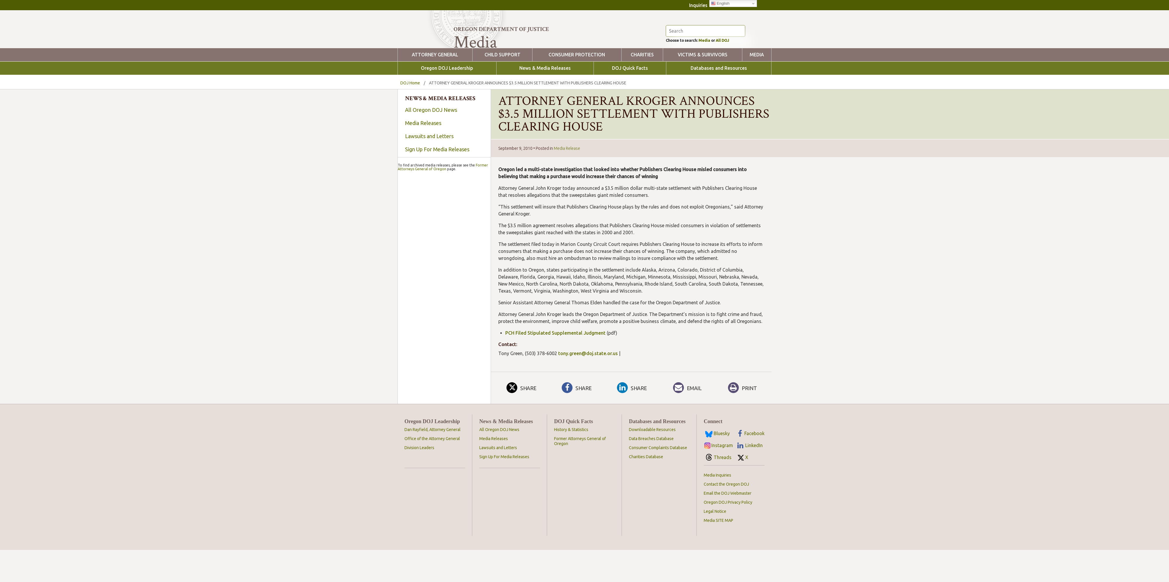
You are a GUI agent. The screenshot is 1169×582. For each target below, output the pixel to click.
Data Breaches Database (651, 470)
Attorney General (435, 86)
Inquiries (698, 5)
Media (713, 71)
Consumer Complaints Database (658, 479)
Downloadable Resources (652, 461)
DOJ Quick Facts (630, 100)
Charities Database (646, 489)
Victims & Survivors (702, 86)
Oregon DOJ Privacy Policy (728, 534)
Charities (642, 86)
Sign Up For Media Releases (437, 181)
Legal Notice (715, 543)
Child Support (502, 86)
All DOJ (735, 71)
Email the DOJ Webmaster (727, 525)
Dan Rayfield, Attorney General (432, 461)
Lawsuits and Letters (429, 168)
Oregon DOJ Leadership (447, 100)
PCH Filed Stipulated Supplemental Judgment (555, 365)
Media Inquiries (717, 507)
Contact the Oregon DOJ (726, 516)
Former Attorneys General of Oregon (443, 320)
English (720, 3)
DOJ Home (410, 115)
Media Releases (423, 155)
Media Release (567, 180)
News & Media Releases (545, 100)
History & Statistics (571, 461)
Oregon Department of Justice (501, 29)
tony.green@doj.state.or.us (588, 385)
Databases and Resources (719, 100)
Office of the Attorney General (432, 470)
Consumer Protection (577, 86)
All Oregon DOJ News (431, 142)
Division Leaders (419, 479)
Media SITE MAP (718, 552)
